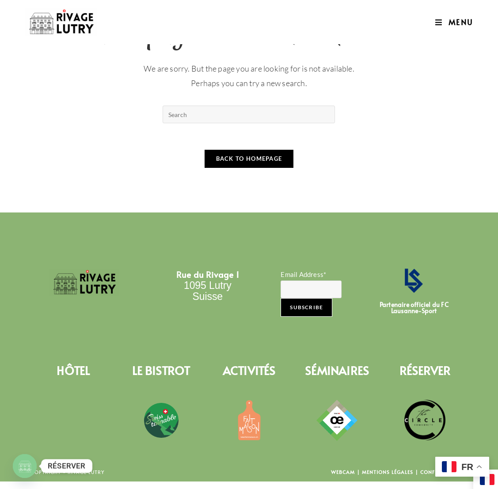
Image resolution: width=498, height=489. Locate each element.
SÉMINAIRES (337, 371)
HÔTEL (73, 371)
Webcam (343, 472)
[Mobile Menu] (454, 22)
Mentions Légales (387, 472)
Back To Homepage (249, 159)
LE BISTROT (161, 371)
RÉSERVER (425, 371)
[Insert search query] (249, 114)
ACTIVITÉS (249, 371)
